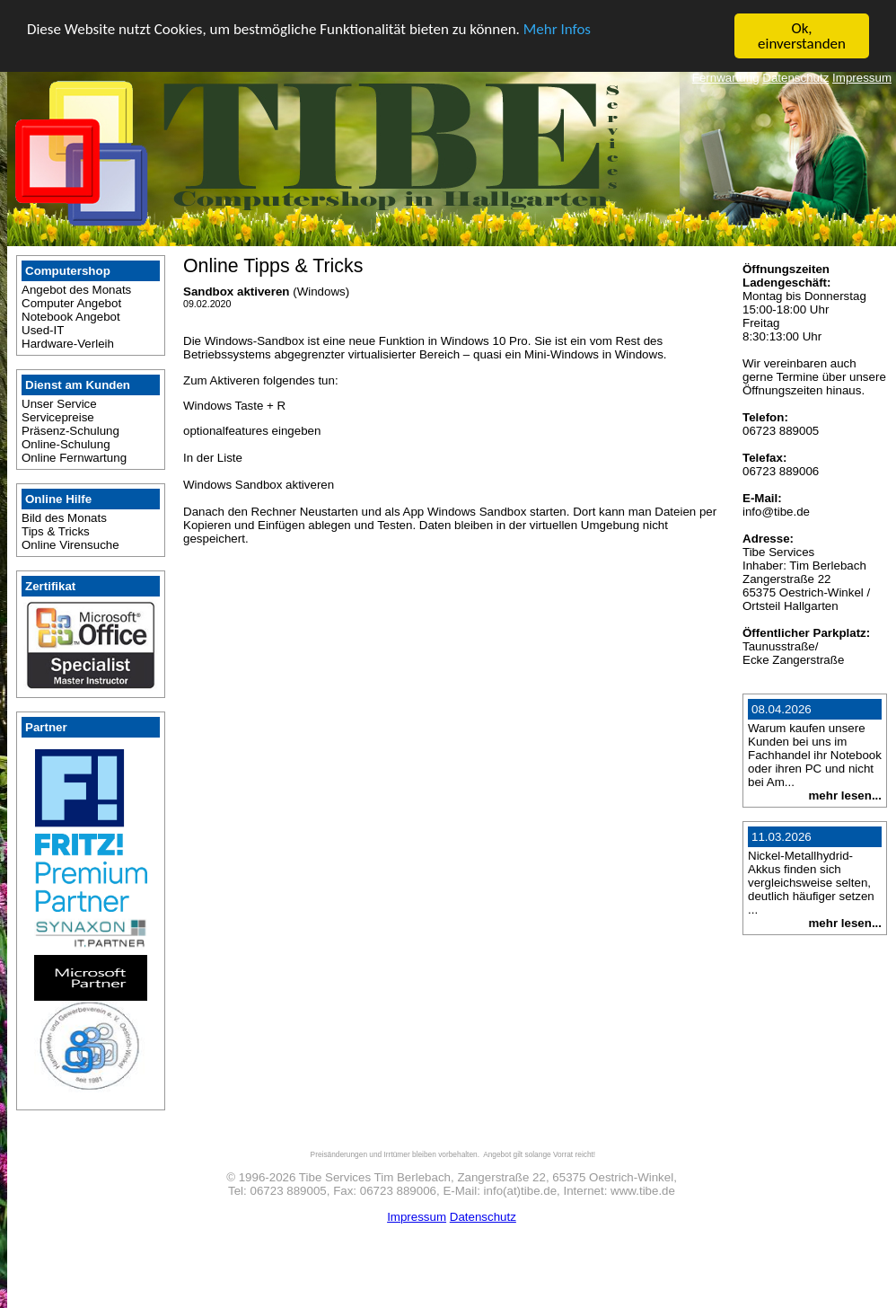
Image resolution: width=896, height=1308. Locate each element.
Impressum (862, 77)
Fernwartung (726, 77)
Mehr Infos (557, 28)
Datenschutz (795, 77)
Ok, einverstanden (802, 36)
